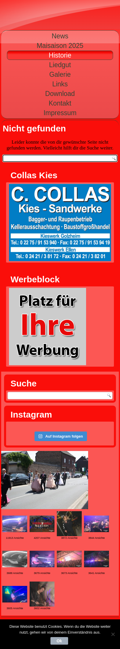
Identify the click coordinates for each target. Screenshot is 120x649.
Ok (59, 641)
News (60, 36)
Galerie (60, 74)
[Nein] (113, 634)
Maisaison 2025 (60, 45)
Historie (60, 55)
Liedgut (60, 65)
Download (60, 93)
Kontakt (60, 103)
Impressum (60, 113)
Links (60, 84)
